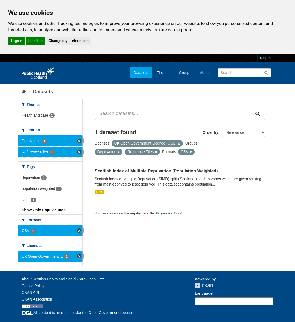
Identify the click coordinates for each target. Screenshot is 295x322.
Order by (210, 132)
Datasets (141, 73)
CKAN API (30, 292)
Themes (164, 73)
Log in (265, 58)
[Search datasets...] (173, 114)
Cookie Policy (33, 286)
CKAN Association (37, 299)
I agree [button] (16, 41)
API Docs (174, 213)
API (157, 213)
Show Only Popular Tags (44, 210)
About (205, 73)
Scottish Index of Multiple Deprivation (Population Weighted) (156, 171)
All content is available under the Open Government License (77, 312)
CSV (99, 192)
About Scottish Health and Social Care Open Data (63, 279)
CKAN (204, 285)
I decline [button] (35, 41)
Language (204, 293)
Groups (185, 73)
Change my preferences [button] (68, 41)
